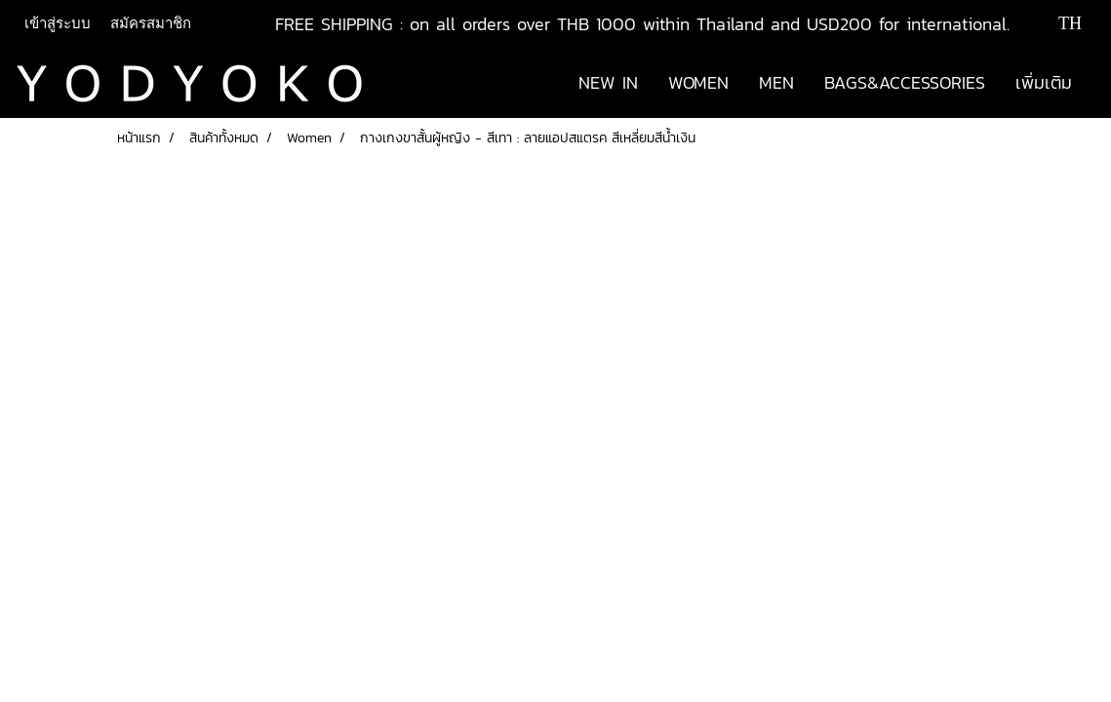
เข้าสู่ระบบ (57, 23)
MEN (776, 82)
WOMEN (698, 82)
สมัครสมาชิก (150, 23)
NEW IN (608, 82)
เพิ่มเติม (1043, 82)
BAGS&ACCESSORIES (904, 82)
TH (1056, 23)
